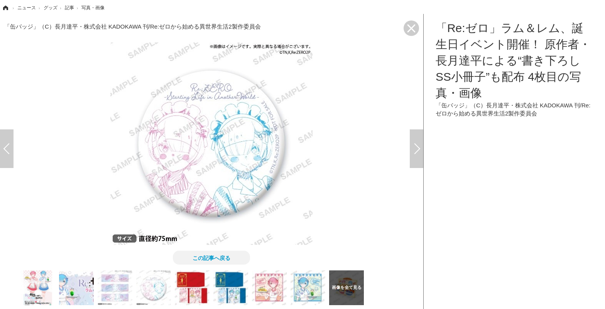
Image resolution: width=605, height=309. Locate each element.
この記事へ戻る (211, 257)
